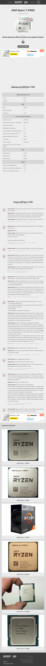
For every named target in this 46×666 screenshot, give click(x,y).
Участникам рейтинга (8, 663)
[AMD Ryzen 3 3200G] (23, 520)
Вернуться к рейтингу (23, 46)
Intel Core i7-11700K (23, 649)
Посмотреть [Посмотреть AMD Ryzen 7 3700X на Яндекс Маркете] (14, 54)
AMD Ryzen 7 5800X (23, 463)
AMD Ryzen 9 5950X (23, 574)
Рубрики (32, 2)
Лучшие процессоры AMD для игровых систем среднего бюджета (23, 37)
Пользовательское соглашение (26, 659)
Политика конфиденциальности (26, 660)
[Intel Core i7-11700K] (23, 631)
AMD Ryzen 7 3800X (23, 500)
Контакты (31, 657)
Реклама (5, 661)
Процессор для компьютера (30, 55)
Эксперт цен (21, 2)
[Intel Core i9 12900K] (23, 594)
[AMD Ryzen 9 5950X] (23, 557)
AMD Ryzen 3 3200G (23, 537)
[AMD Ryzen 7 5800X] (23, 445)
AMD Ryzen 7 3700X (15, 51)
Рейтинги (10, 2)
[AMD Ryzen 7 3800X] (23, 482)
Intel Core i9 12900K (23, 611)
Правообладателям (29, 662)
